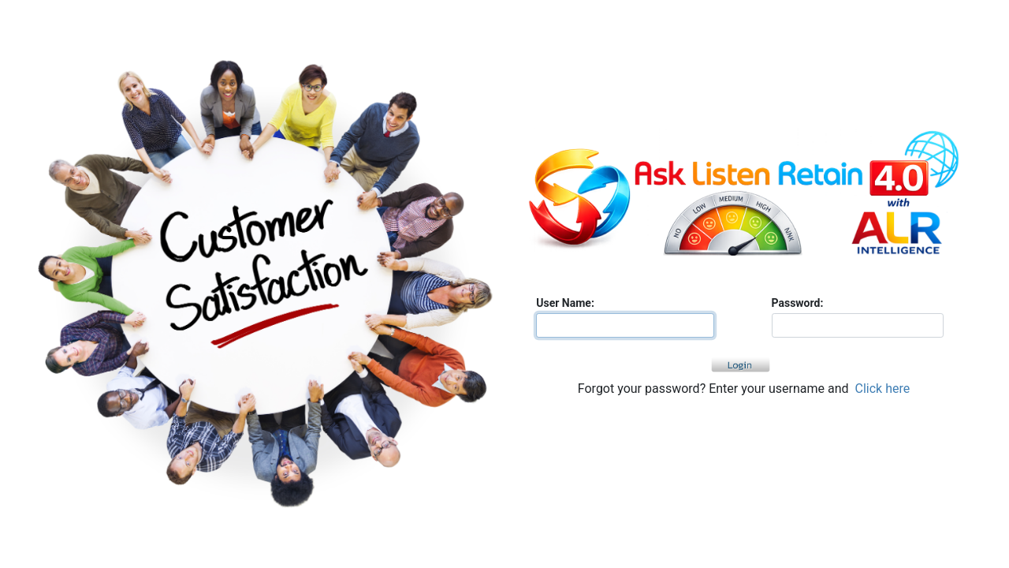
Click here (882, 388)
